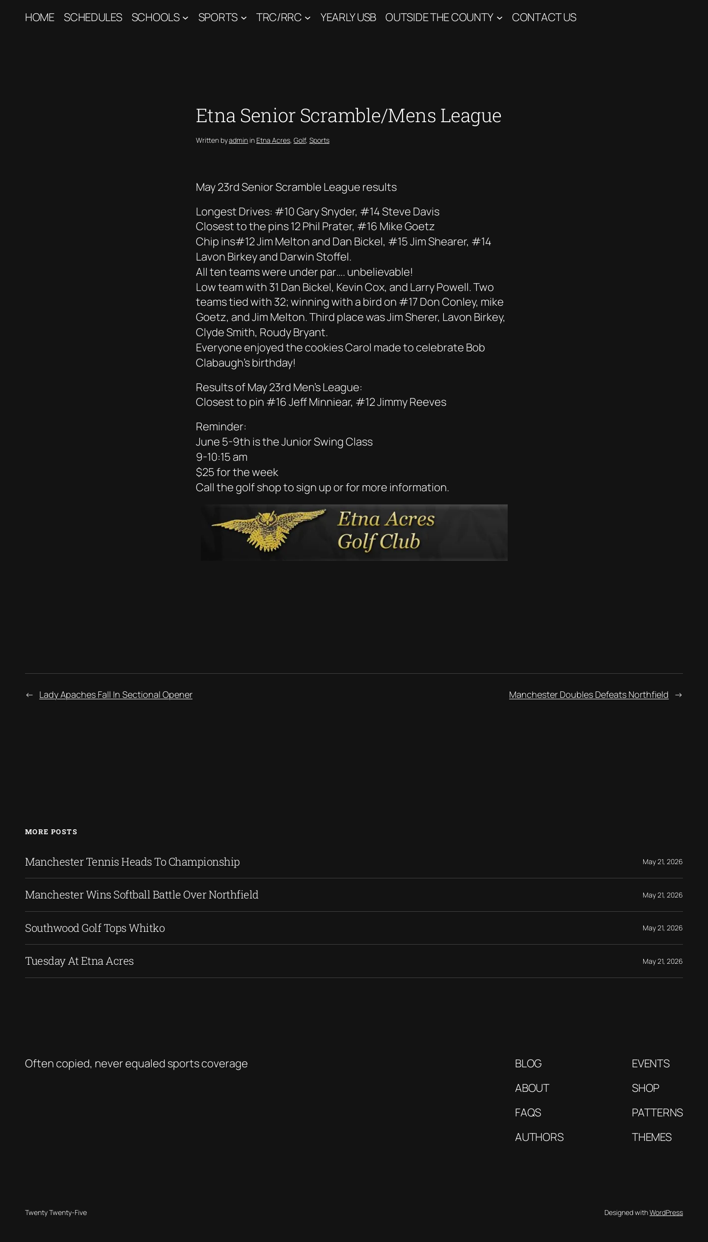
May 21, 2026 (663, 861)
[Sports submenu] (244, 17)
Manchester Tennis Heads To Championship (132, 861)
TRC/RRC (279, 17)
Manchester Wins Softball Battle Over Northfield (142, 894)
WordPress (666, 1212)
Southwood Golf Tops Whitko (94, 928)
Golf (300, 140)
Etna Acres (273, 140)
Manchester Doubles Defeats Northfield (589, 694)
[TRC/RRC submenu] (307, 17)
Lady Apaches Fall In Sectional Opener (115, 694)
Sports (218, 17)
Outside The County (439, 17)
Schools (156, 17)
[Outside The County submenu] (499, 17)
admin (238, 140)
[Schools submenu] (185, 17)
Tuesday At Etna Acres (79, 960)
